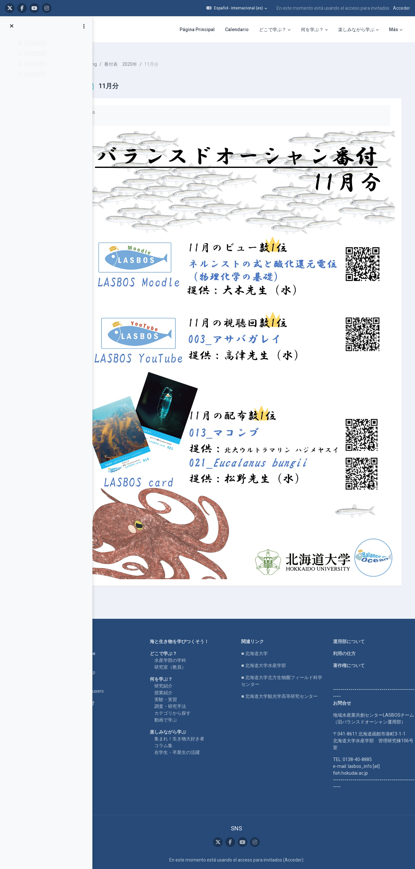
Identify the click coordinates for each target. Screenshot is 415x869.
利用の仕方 (348, 601)
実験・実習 (186, 647)
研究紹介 (184, 633)
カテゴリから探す (193, 660)
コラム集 (184, 693)
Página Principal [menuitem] (197, 29)
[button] (237, 8)
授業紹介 (184, 640)
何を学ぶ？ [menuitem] (312, 29)
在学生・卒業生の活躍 (197, 699)
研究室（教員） (191, 614)
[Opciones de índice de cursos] (84, 26)
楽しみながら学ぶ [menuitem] (356, 29)
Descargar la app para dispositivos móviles (248, 837)
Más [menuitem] (393, 29)
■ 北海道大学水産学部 (276, 613)
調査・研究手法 (191, 653)
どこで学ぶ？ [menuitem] (272, 29)
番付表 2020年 (149, 58)
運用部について (352, 589)
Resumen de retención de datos (248, 830)
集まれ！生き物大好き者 (200, 686)
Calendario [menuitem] (237, 29)
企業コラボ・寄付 (105, 650)
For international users (110, 638)
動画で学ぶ (186, 667)
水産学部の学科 (191, 607)
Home (93, 589)
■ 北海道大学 (267, 601)
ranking (118, 58)
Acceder (401, 8)
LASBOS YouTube (105, 601)
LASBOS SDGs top (105, 619)
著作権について (352, 613)
